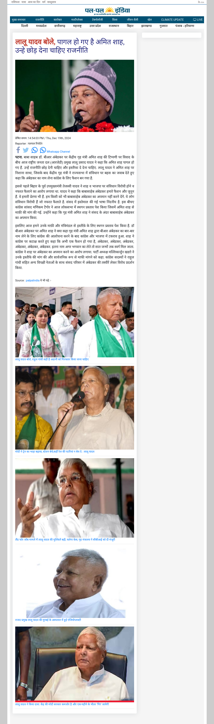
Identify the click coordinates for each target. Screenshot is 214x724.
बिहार (130, 26)
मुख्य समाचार (19, 19)
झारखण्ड (146, 26)
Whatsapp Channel (55, 151)
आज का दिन (34, 2)
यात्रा (24, 2)
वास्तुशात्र (51, 2)
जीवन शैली (132, 19)
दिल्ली (24, 26)
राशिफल (15, 2)
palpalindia (33, 280)
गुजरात (163, 26)
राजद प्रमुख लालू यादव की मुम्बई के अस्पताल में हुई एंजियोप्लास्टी (48, 620)
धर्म (44, 2)
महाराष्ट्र (77, 26)
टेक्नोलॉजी (97, 19)
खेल (150, 19)
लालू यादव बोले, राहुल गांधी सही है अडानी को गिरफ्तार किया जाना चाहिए (52, 359)
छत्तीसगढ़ (59, 26)
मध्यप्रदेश (41, 26)
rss (201, 2)
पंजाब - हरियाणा (184, 26)
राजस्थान (114, 26)
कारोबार (58, 19)
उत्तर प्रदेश (95, 26)
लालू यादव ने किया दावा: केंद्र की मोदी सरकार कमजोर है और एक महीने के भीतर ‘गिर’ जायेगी (62, 704)
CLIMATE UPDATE (172, 19)
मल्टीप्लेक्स (77, 19)
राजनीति (39, 19)
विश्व (114, 19)
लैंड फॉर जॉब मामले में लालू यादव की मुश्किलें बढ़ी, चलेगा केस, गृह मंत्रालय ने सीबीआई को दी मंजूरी (65, 539)
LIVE (198, 19)
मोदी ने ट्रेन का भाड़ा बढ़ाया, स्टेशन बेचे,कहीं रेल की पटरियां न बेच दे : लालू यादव (54, 451)
